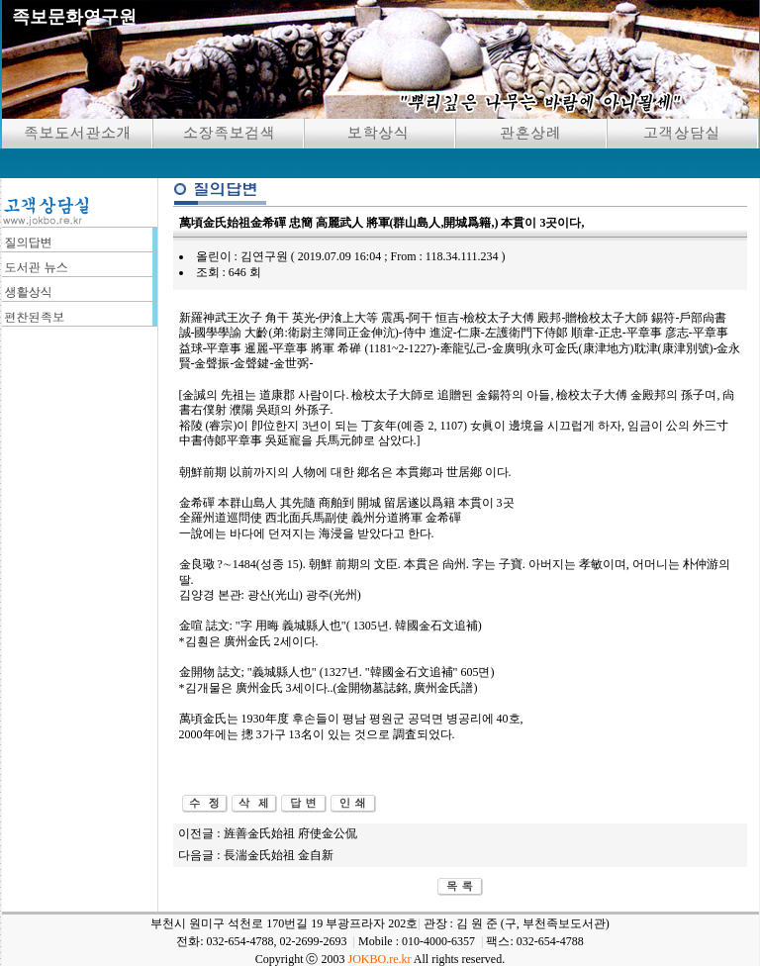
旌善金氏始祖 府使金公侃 (290, 833)
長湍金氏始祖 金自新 (278, 855)
